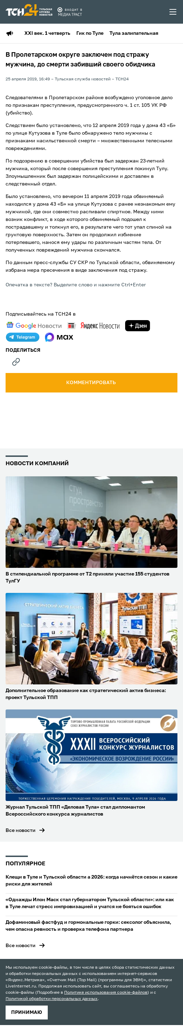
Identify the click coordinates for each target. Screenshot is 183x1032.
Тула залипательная (133, 33)
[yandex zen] (137, 325)
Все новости (21, 830)
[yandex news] (93, 325)
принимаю (26, 1012)
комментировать (91, 382)
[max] (59, 337)
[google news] (34, 326)
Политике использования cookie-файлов (105, 993)
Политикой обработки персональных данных (52, 999)
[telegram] (22, 337)
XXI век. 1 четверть (47, 33)
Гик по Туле (90, 33)
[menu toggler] (173, 12)
